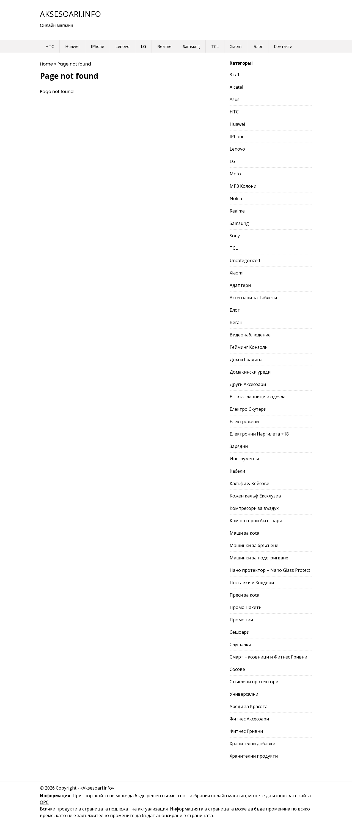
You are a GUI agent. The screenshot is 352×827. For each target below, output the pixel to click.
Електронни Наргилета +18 (259, 434)
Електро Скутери (248, 409)
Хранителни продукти (254, 756)
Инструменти (244, 459)
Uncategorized (245, 260)
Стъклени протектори (254, 682)
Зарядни (239, 446)
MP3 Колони (243, 186)
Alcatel (236, 87)
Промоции (241, 620)
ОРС (44, 802)
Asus (235, 99)
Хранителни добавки (252, 744)
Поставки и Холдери (252, 583)
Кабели (237, 471)
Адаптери (240, 285)
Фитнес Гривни (246, 731)
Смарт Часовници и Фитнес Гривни (268, 657)
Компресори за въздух (254, 508)
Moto (235, 174)
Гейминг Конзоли (249, 347)
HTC (49, 46)
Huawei (72, 46)
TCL (215, 46)
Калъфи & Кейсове (249, 483)
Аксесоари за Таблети (253, 298)
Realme (164, 46)
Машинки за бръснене (254, 545)
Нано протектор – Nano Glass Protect (270, 570)
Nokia (236, 198)
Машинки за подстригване (259, 558)
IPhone (97, 46)
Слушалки (240, 644)
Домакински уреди (250, 372)
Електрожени (244, 421)
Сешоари (239, 632)
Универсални (244, 694)
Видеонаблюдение (250, 335)
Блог (258, 46)
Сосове (237, 669)
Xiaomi (236, 46)
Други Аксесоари (248, 384)
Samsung (191, 46)
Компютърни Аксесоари (256, 521)
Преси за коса (244, 595)
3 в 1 (235, 75)
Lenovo (123, 46)
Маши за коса (244, 533)
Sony (235, 236)
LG (143, 46)
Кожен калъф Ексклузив (255, 496)
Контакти (283, 46)
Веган (236, 322)
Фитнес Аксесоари (249, 719)
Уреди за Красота (249, 706)
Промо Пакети (246, 607)
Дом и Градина (246, 360)
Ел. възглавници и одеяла (257, 397)
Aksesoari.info (70, 14)
